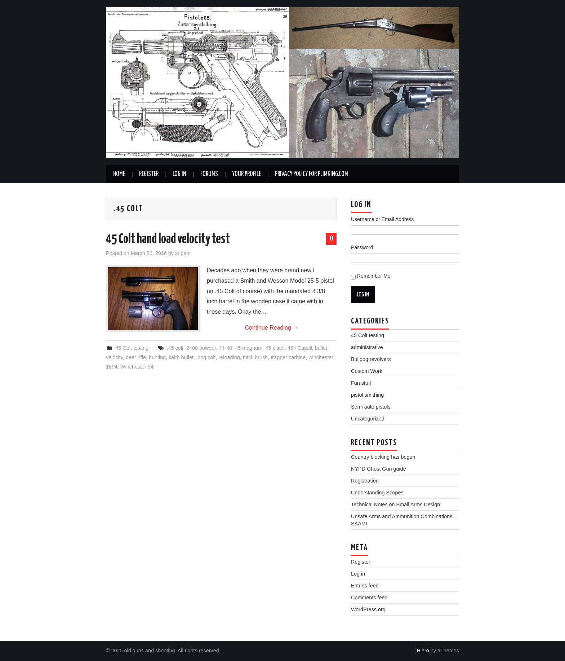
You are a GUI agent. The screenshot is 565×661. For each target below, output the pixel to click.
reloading (229, 357)
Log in (358, 574)
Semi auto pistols (371, 407)
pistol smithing (367, 395)
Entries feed (365, 586)
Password (362, 247)
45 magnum (248, 348)
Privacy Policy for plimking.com (311, 174)
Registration (365, 481)
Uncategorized (367, 419)
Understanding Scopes (377, 492)
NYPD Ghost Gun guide (378, 469)
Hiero (423, 650)
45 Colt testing (131, 348)
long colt (206, 357)
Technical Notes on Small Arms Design (395, 504)
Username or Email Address (382, 219)
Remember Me (374, 276)
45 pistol (275, 348)
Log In (179, 174)
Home (119, 174)
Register (149, 174)
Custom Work (366, 371)
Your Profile (246, 174)
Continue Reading (272, 328)
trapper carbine (288, 357)
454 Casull (300, 348)
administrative (367, 347)
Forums (209, 174)
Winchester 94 (137, 367)
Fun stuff (361, 383)
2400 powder (201, 348)
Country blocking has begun (383, 457)
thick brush (255, 357)
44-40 (225, 348)
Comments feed (369, 597)
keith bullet (181, 357)
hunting (157, 357)
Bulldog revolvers (371, 359)
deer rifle (136, 357)
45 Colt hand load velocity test (168, 239)
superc (183, 253)
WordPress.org (368, 609)
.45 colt (175, 348)
